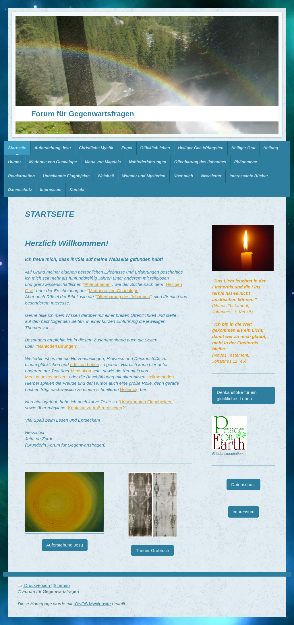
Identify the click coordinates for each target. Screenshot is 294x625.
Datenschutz (243, 484)
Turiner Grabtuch (152, 550)
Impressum (243, 511)
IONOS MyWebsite (92, 603)
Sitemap (62, 585)
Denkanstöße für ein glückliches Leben (237, 395)
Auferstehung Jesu (64, 545)
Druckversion (34, 585)
